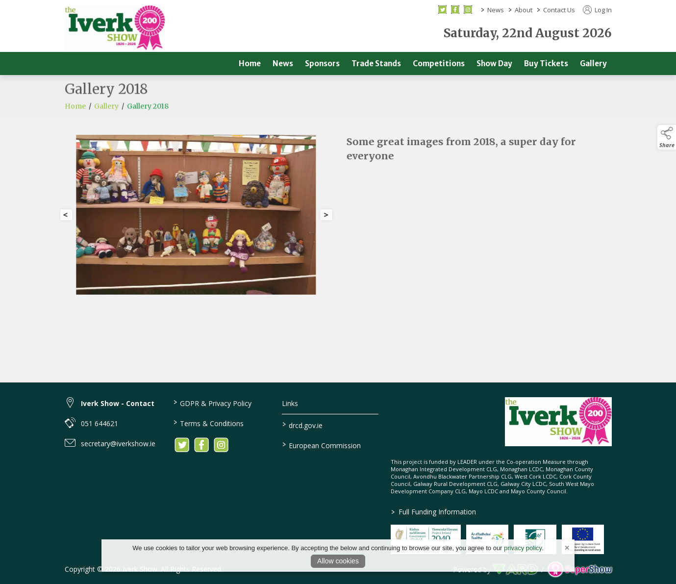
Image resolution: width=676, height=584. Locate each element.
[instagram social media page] (468, 9)
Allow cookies (338, 561)
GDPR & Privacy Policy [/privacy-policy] (212, 402)
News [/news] (283, 63)
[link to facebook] (201, 444)
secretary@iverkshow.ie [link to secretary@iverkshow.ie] (118, 443)
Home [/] (250, 63)
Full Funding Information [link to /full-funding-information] (433, 511)
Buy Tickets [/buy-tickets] (546, 63)
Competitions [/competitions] (439, 63)
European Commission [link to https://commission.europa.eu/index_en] (321, 444)
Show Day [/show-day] (494, 63)
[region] (338, 219)
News (495, 9)
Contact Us (559, 9)
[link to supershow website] (580, 569)
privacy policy (523, 548)
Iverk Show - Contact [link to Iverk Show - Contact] (117, 403)
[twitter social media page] (442, 9)
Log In (597, 9)
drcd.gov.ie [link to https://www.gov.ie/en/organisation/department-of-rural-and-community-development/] (302, 424)
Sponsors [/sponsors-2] (322, 63)
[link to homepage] (115, 28)
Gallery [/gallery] (593, 63)
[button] (666, 137)
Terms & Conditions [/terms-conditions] (209, 422)
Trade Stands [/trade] (376, 63)
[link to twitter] (182, 444)
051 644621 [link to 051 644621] (99, 423)
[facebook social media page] (455, 9)
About (523, 9)
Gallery (106, 112)
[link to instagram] (221, 444)
